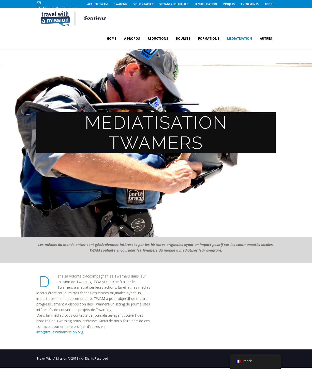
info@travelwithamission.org (59, 332)
